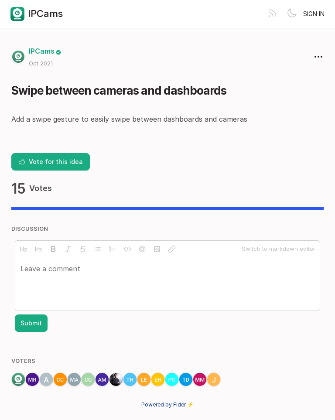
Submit (31, 323)
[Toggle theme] (292, 13)
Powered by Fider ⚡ (167, 404)
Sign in (314, 13)
